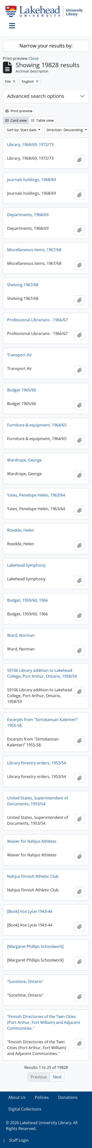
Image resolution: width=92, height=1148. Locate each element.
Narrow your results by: (46, 45)
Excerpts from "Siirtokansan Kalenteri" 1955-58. (42, 722)
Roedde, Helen (20, 530)
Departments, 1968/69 (28, 214)
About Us (17, 1097)
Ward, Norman (21, 635)
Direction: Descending (65, 130)
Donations (68, 1097)
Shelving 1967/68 (22, 284)
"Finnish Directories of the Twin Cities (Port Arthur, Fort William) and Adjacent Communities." (43, 1022)
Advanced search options (35, 96)
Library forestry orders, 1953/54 (36, 763)
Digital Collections (24, 1109)
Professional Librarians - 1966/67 (37, 320)
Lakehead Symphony (26, 565)
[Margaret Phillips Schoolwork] (35, 946)
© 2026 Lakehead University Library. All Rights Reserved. (42, 1125)
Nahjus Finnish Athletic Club (33, 876)
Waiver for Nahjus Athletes (31, 841)
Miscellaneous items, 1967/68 (34, 249)
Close (33, 58)
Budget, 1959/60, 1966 (27, 600)
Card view (16, 120)
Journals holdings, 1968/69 (31, 179)
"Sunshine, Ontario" (25, 981)
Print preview (18, 111)
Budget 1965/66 (21, 390)
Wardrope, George (24, 460)
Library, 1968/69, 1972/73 (30, 144)
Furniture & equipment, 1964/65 (36, 425)
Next (57, 1077)
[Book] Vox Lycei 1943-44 (29, 911)
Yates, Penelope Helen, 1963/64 (36, 495)
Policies (42, 1097)
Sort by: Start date (22, 130)
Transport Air (19, 355)
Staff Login (19, 1140)
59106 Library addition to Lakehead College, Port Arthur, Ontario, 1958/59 (42, 673)
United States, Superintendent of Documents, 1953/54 (37, 800)
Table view (42, 120)
